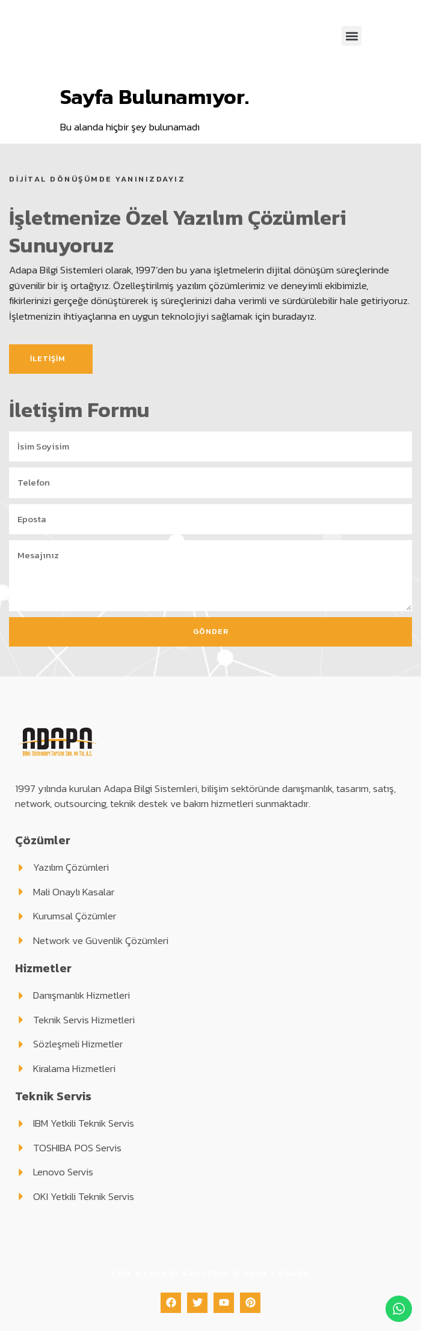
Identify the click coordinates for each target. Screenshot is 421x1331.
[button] (351, 36)
